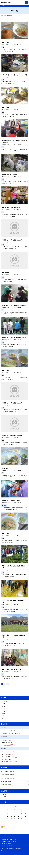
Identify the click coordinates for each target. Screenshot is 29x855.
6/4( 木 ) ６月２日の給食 (6, 784)
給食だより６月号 (7, 754)
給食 (3, 718)
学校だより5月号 (7, 742)
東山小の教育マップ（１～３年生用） (11, 733)
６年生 (3, 716)
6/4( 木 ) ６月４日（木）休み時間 (7, 778)
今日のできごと (5, 701)
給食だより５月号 (7, 759)
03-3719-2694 (8, 844)
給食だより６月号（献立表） (9, 752)
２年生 (3, 706)
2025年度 (4, 796)
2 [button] (4, 684)
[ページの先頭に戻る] (27, 853)
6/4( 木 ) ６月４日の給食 (6, 781)
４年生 (3, 711)
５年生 (3, 713)
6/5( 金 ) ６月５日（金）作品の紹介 (8, 775)
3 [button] (6, 684)
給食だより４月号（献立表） (9, 761)
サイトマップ (5, 850)
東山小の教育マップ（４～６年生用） (11, 731)
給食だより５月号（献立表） (9, 757)
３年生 (3, 708)
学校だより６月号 (7, 740)
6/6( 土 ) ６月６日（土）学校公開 (7, 771)
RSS (4, 827)
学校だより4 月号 (7, 745)
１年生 (3, 703)
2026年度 (4, 794)
